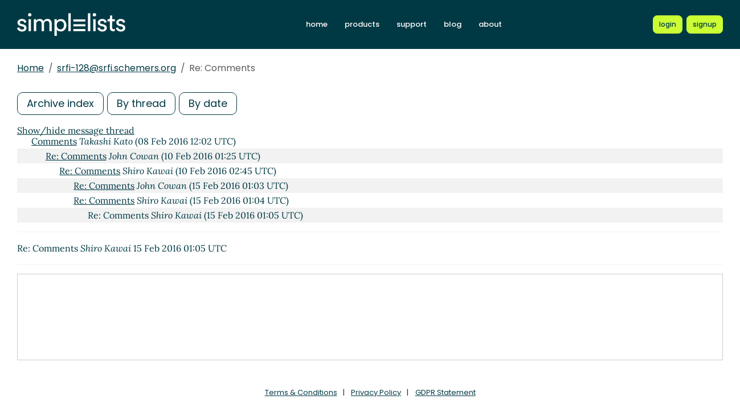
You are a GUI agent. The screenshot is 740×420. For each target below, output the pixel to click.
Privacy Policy (376, 392)
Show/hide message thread (75, 130)
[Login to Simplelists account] (667, 24)
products (362, 24)
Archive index (60, 103)
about (490, 24)
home (317, 24)
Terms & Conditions (301, 392)
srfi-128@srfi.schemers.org (116, 68)
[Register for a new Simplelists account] (704, 24)
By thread (141, 103)
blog (452, 24)
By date (208, 103)
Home (30, 68)
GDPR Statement (445, 392)
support (411, 24)
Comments (54, 141)
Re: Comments (76, 156)
